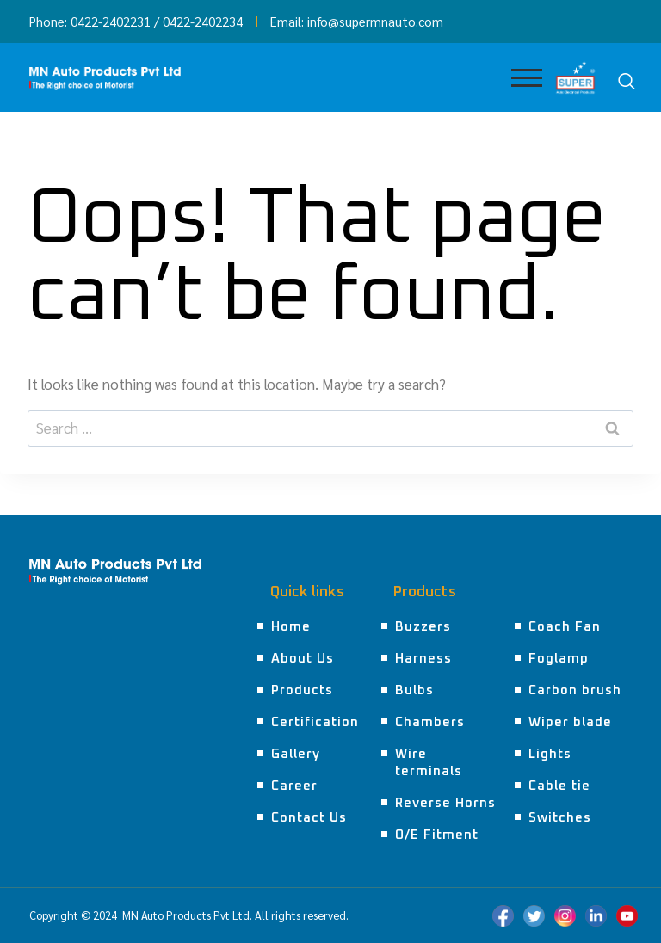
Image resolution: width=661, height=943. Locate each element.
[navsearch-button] (626, 82)
